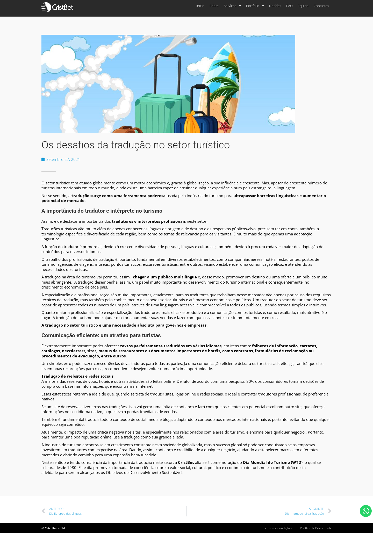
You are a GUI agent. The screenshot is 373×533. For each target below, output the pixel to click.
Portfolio (255, 6)
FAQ (289, 5)
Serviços (232, 6)
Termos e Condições (277, 528)
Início (200, 5)
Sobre (214, 5)
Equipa (303, 5)
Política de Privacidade (316, 528)
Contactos (321, 5)
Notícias (275, 5)
